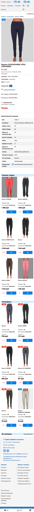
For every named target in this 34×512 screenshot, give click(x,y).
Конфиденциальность (24, 484)
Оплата (3, 5)
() (6, 510)
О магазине (16, 2)
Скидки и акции (6, 2)
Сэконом (3, 467)
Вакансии (4, 470)
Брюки (4, 199)
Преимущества (6, 481)
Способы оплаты (23, 475)
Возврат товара (6, 496)
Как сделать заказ (23, 467)
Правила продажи (23, 478)
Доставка (10, 5)
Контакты (18, 5)
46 (11, 86)
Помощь (3, 9)
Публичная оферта (23, 481)
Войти (26, 2)
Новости (3, 473)
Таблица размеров (7, 493)
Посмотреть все (28, 434)
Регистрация (5, 490)
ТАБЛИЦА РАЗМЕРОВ (9, 89)
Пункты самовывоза (24, 470)
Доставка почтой (23, 473)
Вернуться (31, 13)
